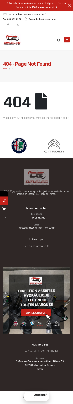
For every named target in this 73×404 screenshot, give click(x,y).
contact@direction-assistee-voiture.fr (37, 227)
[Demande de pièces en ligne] (40, 19)
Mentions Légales (36, 239)
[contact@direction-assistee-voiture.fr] (24, 14)
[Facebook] (8, 25)
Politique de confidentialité (36, 246)
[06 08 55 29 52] (12, 19)
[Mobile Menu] (67, 39)
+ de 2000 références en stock (42, 7)
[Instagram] (18, 25)
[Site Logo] (12, 40)
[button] (59, 40)
